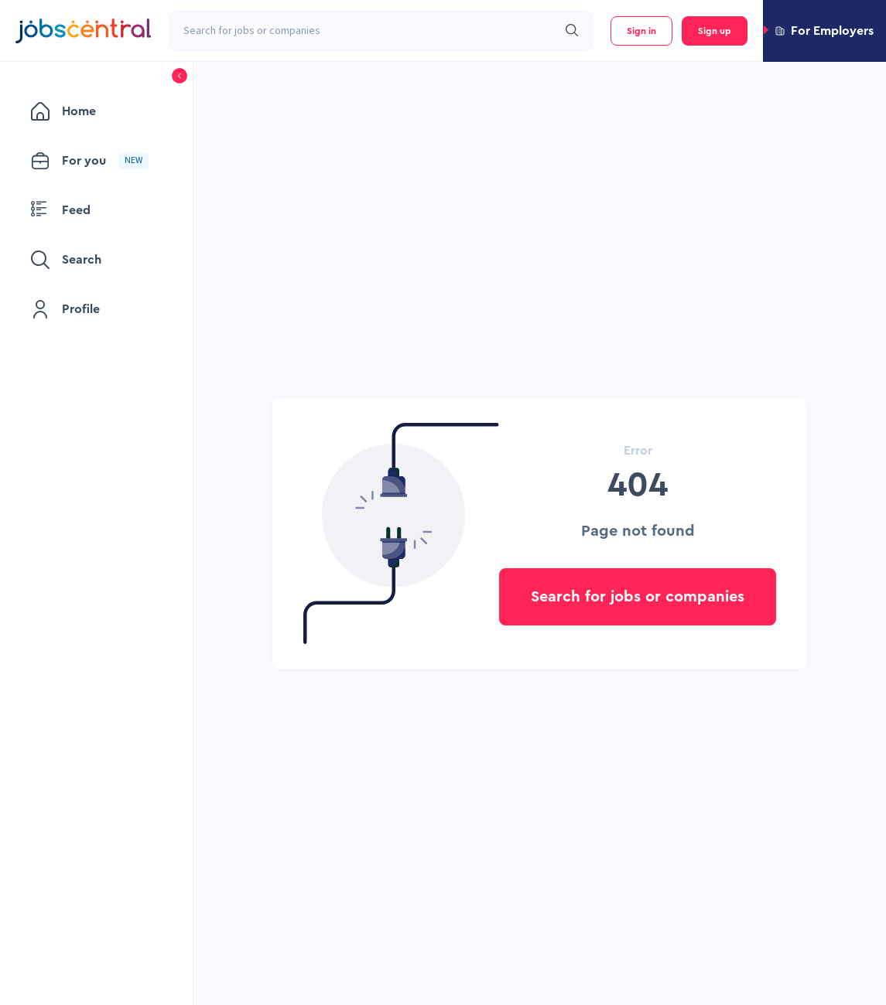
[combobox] (363, 31)
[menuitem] (96, 111)
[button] (824, 31)
